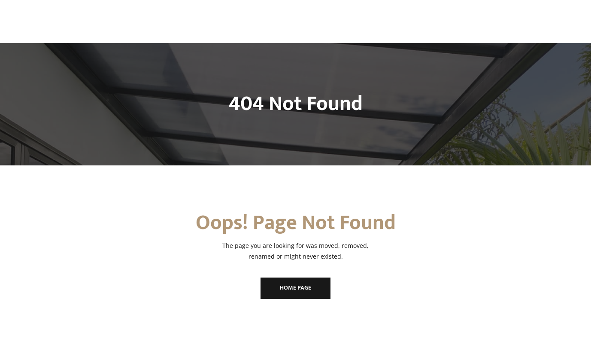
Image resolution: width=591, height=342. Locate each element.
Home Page (295, 288)
